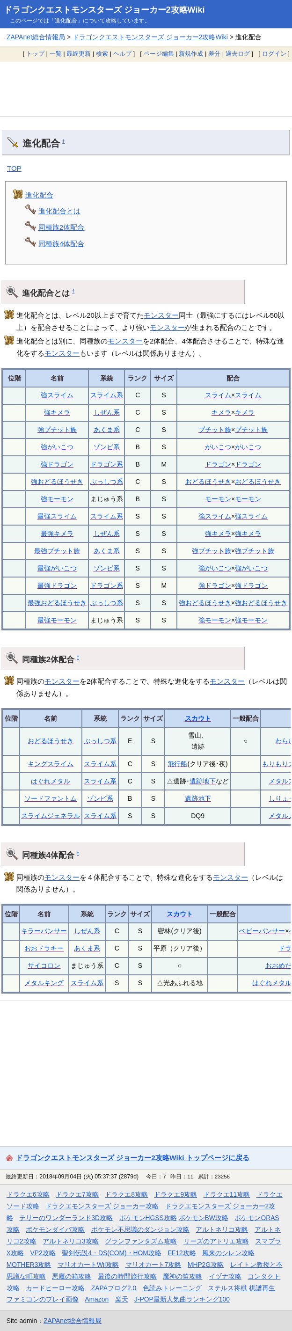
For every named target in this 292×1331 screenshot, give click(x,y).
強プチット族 (57, 429)
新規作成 (191, 53)
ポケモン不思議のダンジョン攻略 (140, 1229)
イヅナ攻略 (225, 1276)
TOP (14, 168)
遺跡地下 (203, 781)
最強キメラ (57, 533)
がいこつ (218, 447)
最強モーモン (57, 620)
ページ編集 (159, 53)
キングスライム (50, 764)
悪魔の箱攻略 (71, 1276)
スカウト (198, 718)
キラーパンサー (44, 931)
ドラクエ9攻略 (175, 1194)
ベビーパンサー (262, 931)
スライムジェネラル (50, 815)
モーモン (218, 499)
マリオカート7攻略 (153, 1264)
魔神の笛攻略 (182, 1276)
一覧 (56, 53)
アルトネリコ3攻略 (71, 1241)
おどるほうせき (208, 481)
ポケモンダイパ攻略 (55, 1229)
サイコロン (44, 965)
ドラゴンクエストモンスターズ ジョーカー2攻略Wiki (104, 10)
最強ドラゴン (57, 585)
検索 (102, 53)
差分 (214, 53)
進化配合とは (59, 211)
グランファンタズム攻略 (141, 1241)
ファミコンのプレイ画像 (43, 1299)
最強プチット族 (57, 551)
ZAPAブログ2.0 (113, 1288)
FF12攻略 (182, 1253)
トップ (35, 53)
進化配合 (39, 195)
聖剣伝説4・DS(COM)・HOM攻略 (111, 1253)
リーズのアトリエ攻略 (216, 1241)
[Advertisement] (146, 89)
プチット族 (214, 429)
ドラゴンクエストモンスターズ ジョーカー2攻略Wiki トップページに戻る (132, 1158)
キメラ (221, 412)
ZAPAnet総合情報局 (36, 37)
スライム (218, 395)
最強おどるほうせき (57, 603)
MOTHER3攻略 (29, 1264)
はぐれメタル (50, 781)
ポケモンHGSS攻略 (148, 1217)
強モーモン (57, 499)
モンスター (161, 315)
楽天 (121, 1299)
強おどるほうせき (57, 481)
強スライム (57, 395)
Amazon (97, 1299)
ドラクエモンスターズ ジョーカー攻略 (102, 1206)
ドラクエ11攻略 (227, 1194)
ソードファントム (50, 798)
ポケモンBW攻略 (203, 1217)
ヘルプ (122, 53)
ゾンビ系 (107, 447)
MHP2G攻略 (206, 1264)
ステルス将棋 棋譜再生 (241, 1288)
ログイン (274, 53)
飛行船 (177, 764)
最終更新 (78, 53)
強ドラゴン (57, 464)
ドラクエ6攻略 (28, 1194)
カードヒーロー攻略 (55, 1288)
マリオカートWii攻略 (88, 1264)
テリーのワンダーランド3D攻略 (66, 1217)
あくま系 (107, 429)
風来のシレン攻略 (228, 1253)
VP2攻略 (43, 1253)
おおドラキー (44, 948)
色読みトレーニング (172, 1288)
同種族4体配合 (61, 244)
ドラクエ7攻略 (77, 1194)
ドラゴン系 (106, 464)
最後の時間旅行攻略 (127, 1276)
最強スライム (57, 516)
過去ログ (238, 53)
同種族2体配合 (61, 227)
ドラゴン (218, 464)
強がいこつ (57, 447)
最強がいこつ (57, 568)
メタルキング (44, 983)
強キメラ (57, 412)
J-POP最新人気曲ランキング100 (182, 1299)
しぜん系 (107, 412)
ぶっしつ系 (106, 481)
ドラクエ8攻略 (126, 1194)
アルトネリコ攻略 (222, 1229)
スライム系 (106, 395)
